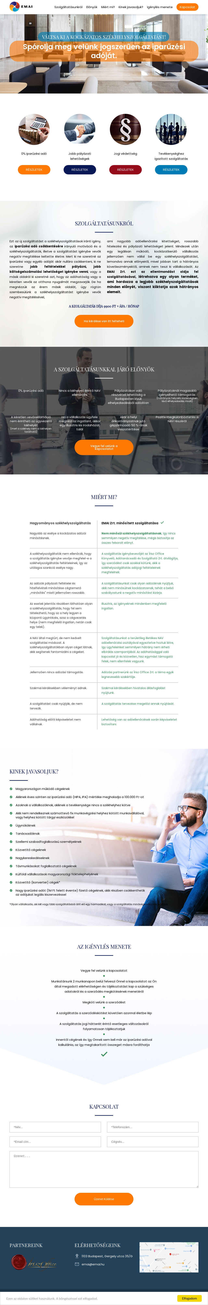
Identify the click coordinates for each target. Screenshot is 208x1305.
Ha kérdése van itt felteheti (104, 321)
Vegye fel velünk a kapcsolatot (104, 447)
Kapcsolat (187, 7)
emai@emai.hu (93, 1264)
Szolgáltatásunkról (68, 7)
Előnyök (91, 7)
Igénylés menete (160, 7)
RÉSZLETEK (34, 169)
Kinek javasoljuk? (131, 7)
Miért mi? (108, 7)
